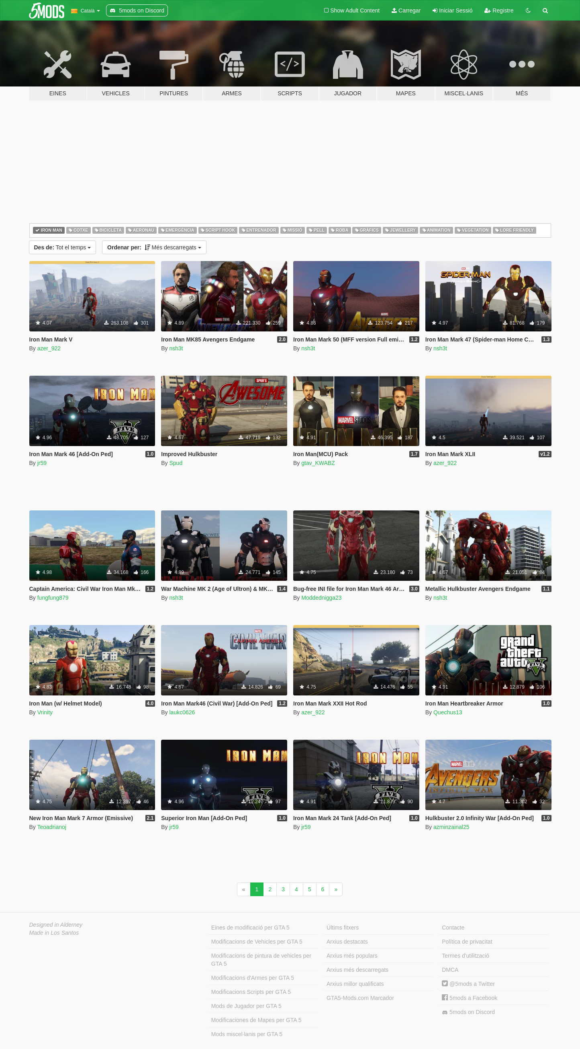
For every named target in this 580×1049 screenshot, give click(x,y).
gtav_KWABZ (318, 463)
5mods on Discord (468, 1012)
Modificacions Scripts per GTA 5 (251, 992)
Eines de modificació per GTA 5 (250, 927)
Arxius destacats (347, 941)
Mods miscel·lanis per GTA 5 (246, 1034)
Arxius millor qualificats (355, 984)
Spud (175, 463)
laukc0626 (182, 712)
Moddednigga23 (321, 597)
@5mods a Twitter (468, 983)
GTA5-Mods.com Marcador (360, 998)
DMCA (450, 970)
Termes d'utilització (465, 955)
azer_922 (49, 348)
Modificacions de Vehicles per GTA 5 (256, 941)
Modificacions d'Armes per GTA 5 (252, 978)
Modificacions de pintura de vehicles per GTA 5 (261, 959)
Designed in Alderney (56, 924)
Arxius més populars (352, 955)
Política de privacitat (467, 941)
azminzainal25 (451, 827)
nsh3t (176, 348)
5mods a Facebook (469, 998)
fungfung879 (53, 597)
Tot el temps (62, 247)
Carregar (406, 10)
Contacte (453, 927)
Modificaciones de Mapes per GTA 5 (256, 1020)
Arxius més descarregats (357, 970)
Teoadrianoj (51, 827)
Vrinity (45, 712)
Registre (498, 10)
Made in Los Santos (54, 933)
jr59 (42, 463)
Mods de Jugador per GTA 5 (246, 1006)
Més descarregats (154, 247)
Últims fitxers (343, 927)
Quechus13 (447, 712)
